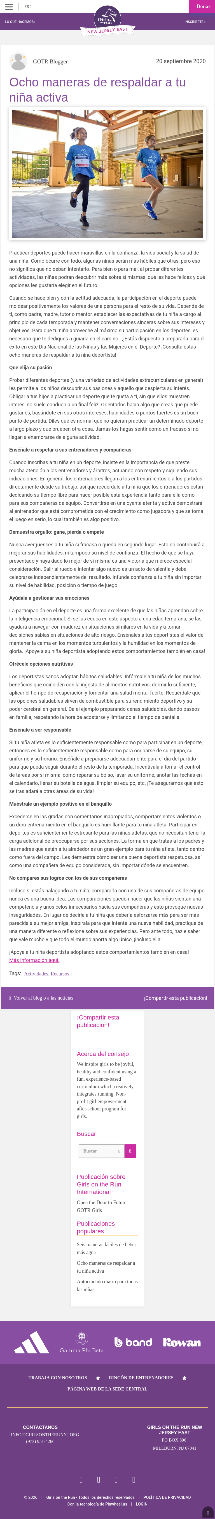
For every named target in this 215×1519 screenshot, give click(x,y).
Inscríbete (194, 22)
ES (27, 6)
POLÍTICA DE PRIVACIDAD (167, 1497)
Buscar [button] (101, 1150)
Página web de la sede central (107, 1389)
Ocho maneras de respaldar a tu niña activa (106, 1267)
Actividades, (36, 974)
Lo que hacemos (20, 22)
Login (142, 1504)
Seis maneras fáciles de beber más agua (106, 1248)
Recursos (60, 974)
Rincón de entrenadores (141, 1377)
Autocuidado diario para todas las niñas (107, 1285)
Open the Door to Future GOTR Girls (102, 1206)
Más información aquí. (34, 960)
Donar (202, 6)
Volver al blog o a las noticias (41, 998)
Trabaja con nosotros (58, 1377)
